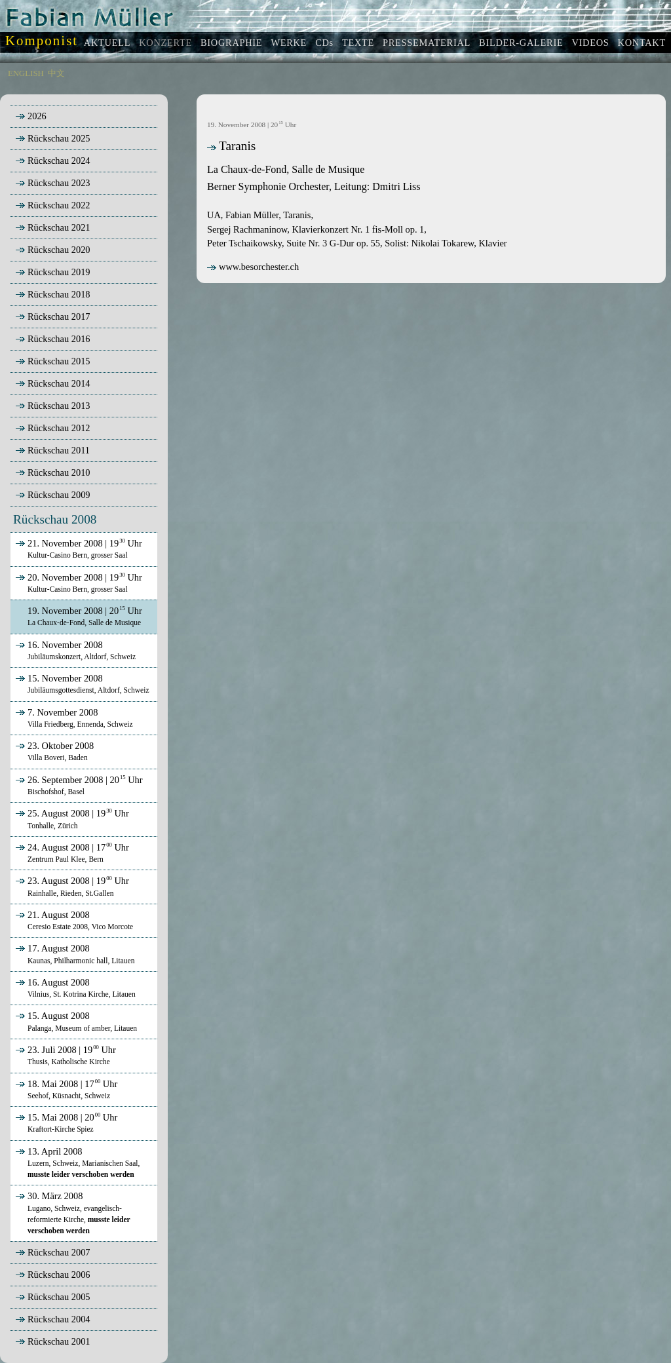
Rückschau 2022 (59, 205)
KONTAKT (642, 42)
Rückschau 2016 (59, 339)
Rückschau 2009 (59, 495)
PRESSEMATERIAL (426, 42)
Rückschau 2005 (59, 1297)
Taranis (231, 146)
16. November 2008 (74, 650)
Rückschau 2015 (59, 361)
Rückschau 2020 (59, 249)
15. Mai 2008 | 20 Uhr (65, 1122)
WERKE (289, 42)
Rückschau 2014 (59, 383)
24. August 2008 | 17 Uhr (71, 852)
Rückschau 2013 (59, 405)
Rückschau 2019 (59, 272)
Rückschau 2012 (59, 428)
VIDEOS (590, 42)
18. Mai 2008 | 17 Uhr (65, 1089)
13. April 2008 (76, 1162)
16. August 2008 (74, 987)
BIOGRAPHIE (231, 42)
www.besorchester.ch (253, 266)
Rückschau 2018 (59, 294)
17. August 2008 (73, 953)
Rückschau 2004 (59, 1319)
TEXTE (358, 42)
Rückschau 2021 (59, 227)
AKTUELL (107, 42)
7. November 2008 (73, 717)
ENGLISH (26, 73)
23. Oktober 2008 (53, 750)
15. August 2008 (75, 1020)
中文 (56, 73)
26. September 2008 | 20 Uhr (78, 785)
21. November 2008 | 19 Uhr (77, 548)
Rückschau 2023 (59, 183)
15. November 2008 (81, 683)
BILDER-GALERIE (521, 42)
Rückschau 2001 (59, 1341)
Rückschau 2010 (59, 472)
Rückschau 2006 (59, 1274)
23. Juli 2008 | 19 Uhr (64, 1055)
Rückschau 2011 (59, 450)
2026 (37, 116)
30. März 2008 (71, 1213)
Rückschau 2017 (59, 316)
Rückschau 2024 (59, 160)
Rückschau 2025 (59, 138)
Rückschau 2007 (59, 1252)
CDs (324, 42)
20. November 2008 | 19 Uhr (77, 582)
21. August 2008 (73, 920)
